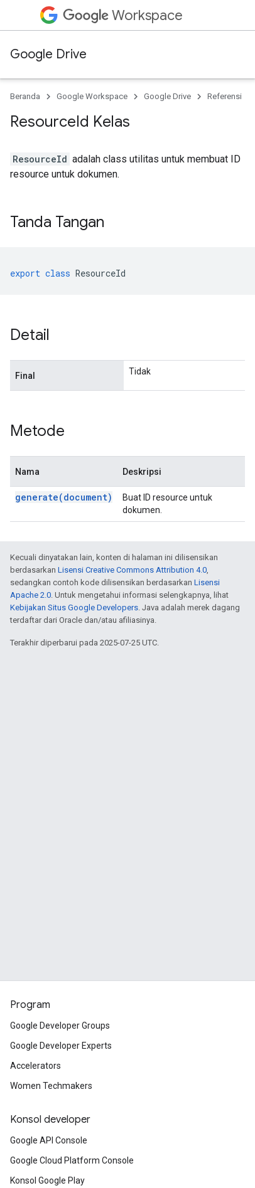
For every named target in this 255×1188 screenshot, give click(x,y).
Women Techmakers (51, 1086)
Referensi (224, 96)
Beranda (25, 96)
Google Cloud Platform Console (72, 1160)
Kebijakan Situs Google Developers (74, 607)
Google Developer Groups (60, 1026)
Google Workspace (92, 96)
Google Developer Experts (61, 1046)
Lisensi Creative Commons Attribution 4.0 (132, 570)
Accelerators (35, 1066)
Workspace (123, 15)
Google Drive (48, 54)
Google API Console (48, 1140)
